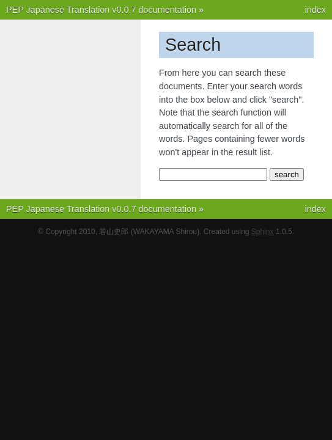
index (315, 10)
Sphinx (262, 231)
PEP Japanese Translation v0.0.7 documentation (101, 10)
